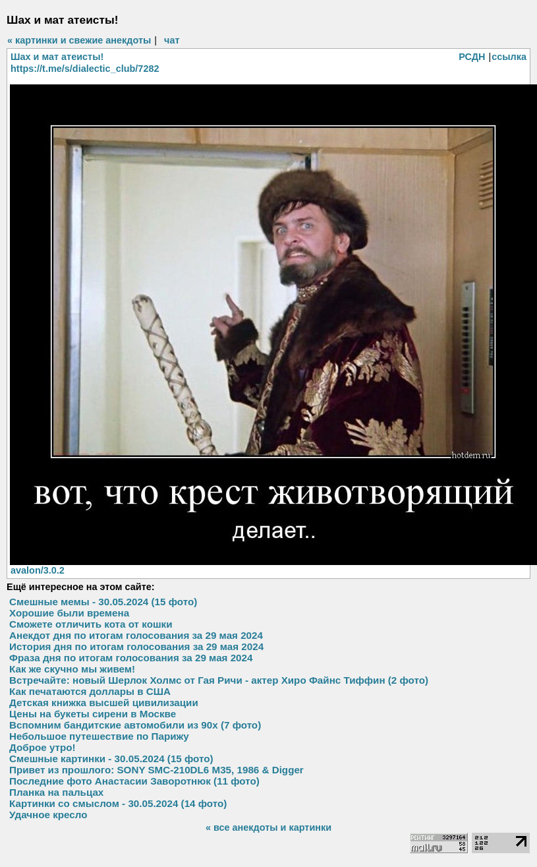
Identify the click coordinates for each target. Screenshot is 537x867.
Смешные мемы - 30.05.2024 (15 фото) (103, 601)
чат (171, 40)
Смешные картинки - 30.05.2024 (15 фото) (111, 758)
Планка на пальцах (56, 792)
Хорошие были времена (69, 612)
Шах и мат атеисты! (57, 56)
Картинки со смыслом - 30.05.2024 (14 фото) (118, 803)
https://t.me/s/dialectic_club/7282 (85, 68)
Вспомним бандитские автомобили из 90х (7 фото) (135, 725)
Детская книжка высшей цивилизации (103, 702)
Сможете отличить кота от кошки (91, 624)
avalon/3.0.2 (38, 570)
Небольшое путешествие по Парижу (99, 736)
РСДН (472, 56)
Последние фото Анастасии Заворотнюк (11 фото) (134, 781)
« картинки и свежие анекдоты (79, 40)
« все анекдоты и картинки (268, 827)
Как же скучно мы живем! (72, 668)
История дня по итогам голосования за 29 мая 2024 (136, 646)
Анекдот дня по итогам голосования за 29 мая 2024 (136, 635)
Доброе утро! (42, 747)
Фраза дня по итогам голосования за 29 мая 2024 (130, 657)
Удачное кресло (48, 814)
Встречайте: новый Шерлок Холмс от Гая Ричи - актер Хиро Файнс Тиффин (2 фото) (218, 680)
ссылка (509, 56)
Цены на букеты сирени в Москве (92, 713)
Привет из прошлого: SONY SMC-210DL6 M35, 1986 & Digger (156, 769)
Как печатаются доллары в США (90, 691)
